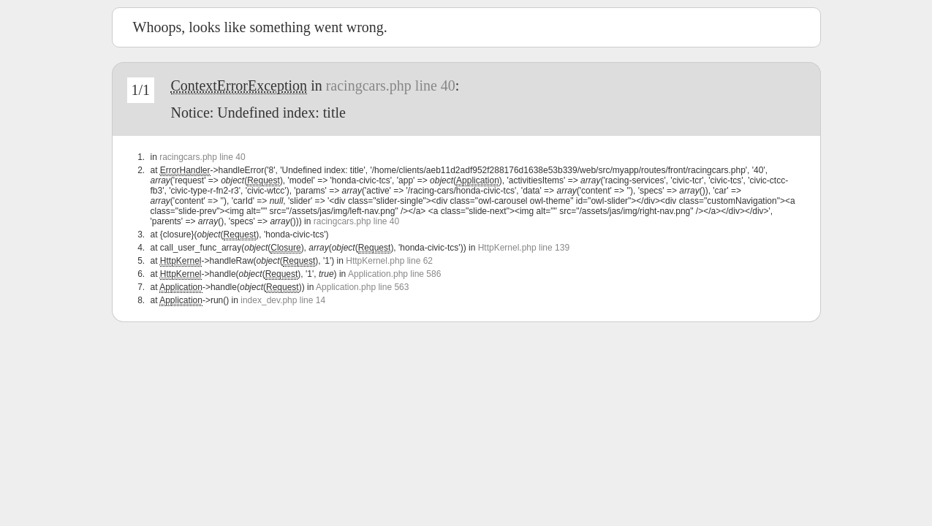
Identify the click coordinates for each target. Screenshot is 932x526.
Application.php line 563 (362, 287)
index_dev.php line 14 (282, 300)
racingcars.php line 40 (390, 85)
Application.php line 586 (394, 274)
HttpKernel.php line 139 (523, 248)
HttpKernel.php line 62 (389, 261)
